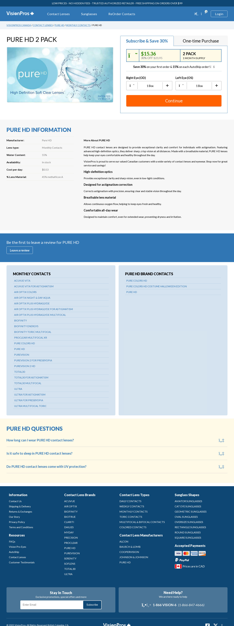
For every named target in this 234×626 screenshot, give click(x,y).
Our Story (14, 516)
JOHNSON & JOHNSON (133, 557)
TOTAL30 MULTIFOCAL (29, 383)
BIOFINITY (21, 320)
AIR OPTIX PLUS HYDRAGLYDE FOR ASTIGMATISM (45, 309)
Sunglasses (89, 14)
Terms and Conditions (21, 527)
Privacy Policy (17, 521)
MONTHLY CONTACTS (133, 511)
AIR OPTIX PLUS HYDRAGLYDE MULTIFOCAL (42, 314)
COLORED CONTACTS (132, 527)
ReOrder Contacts (121, 14)
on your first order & (173, 67)
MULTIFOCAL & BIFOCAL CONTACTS (142, 521)
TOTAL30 (20, 371)
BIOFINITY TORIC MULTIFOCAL (34, 331)
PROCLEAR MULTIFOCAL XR (32, 337)
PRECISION (71, 537)
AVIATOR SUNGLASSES (188, 501)
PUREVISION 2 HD (26, 366)
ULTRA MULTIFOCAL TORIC (32, 405)
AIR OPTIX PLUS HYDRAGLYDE (33, 303)
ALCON (123, 541)
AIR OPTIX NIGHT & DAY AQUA (34, 297)
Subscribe (92, 604)
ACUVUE (69, 501)
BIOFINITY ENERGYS (27, 326)
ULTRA (19, 388)
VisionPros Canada (18, 25)
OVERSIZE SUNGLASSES (189, 521)
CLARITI (69, 521)
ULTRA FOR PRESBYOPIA (30, 400)
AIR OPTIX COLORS (26, 291)
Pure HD (59, 25)
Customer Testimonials (22, 562)
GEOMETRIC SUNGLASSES (191, 511)
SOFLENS (69, 563)
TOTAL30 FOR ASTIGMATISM (32, 377)
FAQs (12, 541)
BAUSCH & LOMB (130, 546)
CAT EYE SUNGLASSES (188, 506)
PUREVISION (22, 354)
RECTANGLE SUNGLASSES (190, 527)
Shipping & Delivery (20, 506)
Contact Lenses (58, 14)
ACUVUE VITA (23, 280)
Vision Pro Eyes (17, 546)
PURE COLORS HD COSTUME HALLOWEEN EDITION (158, 286)
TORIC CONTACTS (130, 516)
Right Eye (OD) (136, 77)
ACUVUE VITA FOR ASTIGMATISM (35, 286)
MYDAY (69, 532)
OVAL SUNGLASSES (186, 516)
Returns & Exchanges (20, 511)
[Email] (61, 604)
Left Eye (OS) (184, 77)
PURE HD (20, 348)
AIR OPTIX (70, 506)
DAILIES (69, 527)
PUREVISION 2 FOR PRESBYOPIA (34, 360)
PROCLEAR (71, 542)
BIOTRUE (70, 516)
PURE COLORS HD (25, 343)
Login (219, 14)
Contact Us (15, 501)
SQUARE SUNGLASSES (188, 537)
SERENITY (70, 558)
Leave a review (19, 250)
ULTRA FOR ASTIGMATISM (31, 394)
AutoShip (14, 551)
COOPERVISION (129, 551)
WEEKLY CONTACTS (131, 506)
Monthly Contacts (78, 25)
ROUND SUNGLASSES (188, 532)
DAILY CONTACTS (130, 501)
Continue (174, 100)
